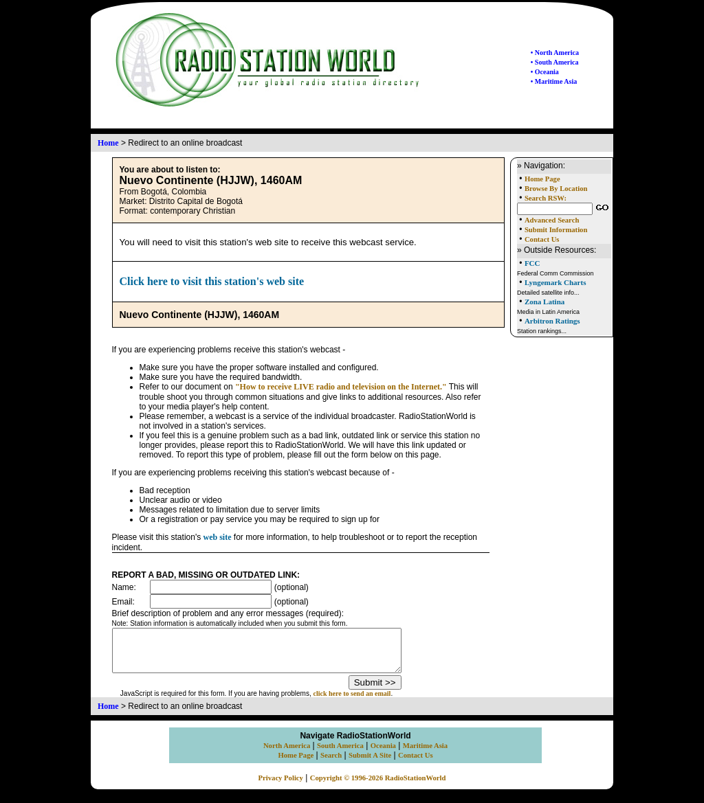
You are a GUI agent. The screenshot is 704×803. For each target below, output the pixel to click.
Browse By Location (556, 188)
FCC (532, 263)
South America (340, 754)
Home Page (542, 179)
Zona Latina (544, 301)
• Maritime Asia (554, 81)
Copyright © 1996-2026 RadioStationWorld (378, 786)
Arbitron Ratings (552, 321)
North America (286, 754)
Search (331, 763)
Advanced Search (552, 220)
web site (218, 537)
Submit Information (556, 230)
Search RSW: (545, 198)
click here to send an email (369, 701)
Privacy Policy (280, 786)
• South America (555, 62)
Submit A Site (370, 763)
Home (108, 143)
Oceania (383, 754)
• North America (555, 52)
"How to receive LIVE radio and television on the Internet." (341, 387)
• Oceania (545, 72)
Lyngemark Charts (555, 282)
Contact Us (542, 239)
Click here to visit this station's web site (212, 281)
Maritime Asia (425, 754)
